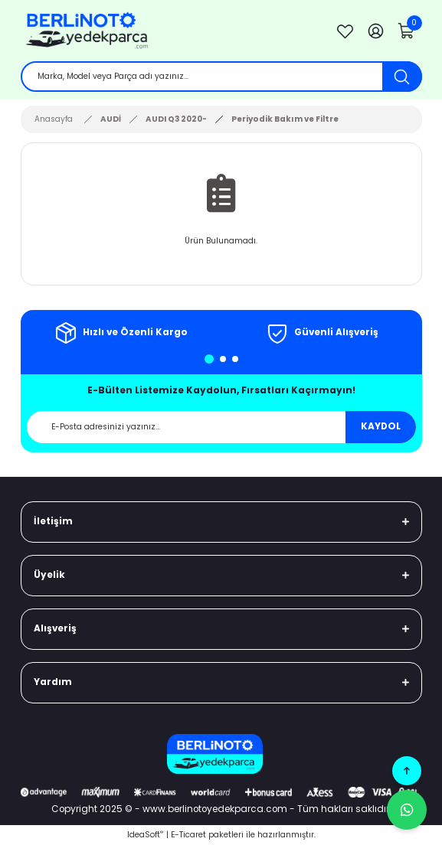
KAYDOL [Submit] (381, 426)
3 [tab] (235, 359)
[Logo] (169, 31)
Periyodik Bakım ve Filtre (285, 119)
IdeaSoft (145, 834)
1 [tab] (209, 359)
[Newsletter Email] (221, 427)
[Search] (221, 76)
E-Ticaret (188, 834)
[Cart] (406, 30)
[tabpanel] (121, 333)
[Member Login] (376, 30)
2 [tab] (223, 359)
